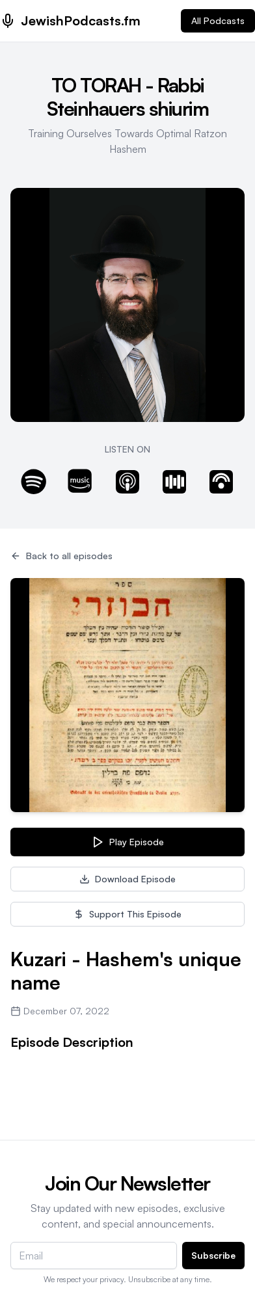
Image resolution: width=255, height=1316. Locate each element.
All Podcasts (218, 20)
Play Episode (127, 842)
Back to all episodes (61, 555)
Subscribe (213, 1255)
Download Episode (127, 878)
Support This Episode (127, 913)
